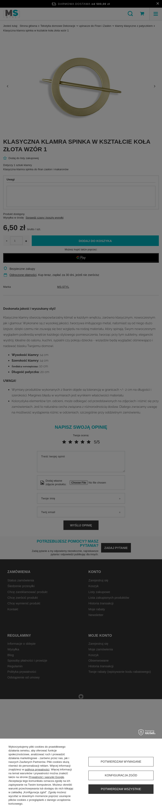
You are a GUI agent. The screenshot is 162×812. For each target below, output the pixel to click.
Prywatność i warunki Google (46, 777)
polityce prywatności (37, 769)
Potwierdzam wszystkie (121, 789)
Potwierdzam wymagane (121, 761)
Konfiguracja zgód (121, 775)
